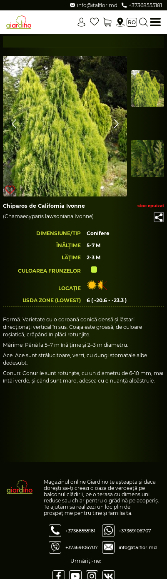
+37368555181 (80, 531)
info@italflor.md (138, 547)
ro (132, 22)
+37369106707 (81, 547)
